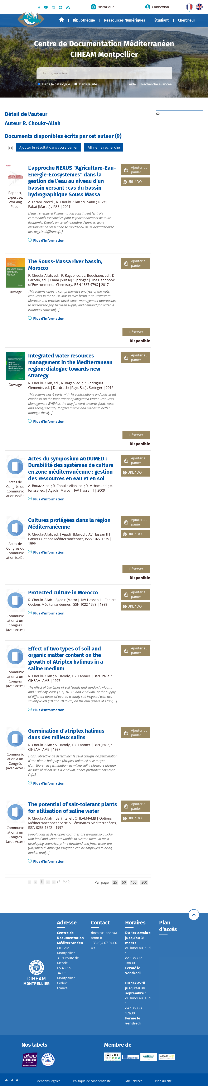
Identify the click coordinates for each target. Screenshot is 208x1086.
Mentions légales (48, 1081)
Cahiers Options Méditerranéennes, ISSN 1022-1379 (68, 539)
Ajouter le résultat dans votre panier (48, 147)
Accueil (61, 20)
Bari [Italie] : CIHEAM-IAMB (75, 818)
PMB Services (133, 1081)
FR (188, 6)
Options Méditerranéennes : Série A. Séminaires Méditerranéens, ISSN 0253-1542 (72, 823)
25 (115, 882)
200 (144, 882)
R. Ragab (68, 275)
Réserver (136, 332)
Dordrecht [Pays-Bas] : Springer (77, 387)
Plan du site (163, 1081)
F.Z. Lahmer (81, 676)
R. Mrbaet (93, 485)
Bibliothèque (84, 20)
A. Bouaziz (36, 485)
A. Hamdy (62, 676)
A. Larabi (35, 202)
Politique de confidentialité (92, 1081)
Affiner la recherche (104, 147)
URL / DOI (134, 181)
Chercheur (186, 20)
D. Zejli (103, 202)
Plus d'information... (50, 240)
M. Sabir (89, 202)
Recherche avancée (156, 84)
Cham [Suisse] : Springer (69, 280)
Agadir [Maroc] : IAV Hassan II (71, 490)
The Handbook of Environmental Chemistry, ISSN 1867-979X (71, 282)
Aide (132, 84)
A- (7, 1079)
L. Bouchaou (93, 275)
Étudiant (161, 20)
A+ (18, 1079)
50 (124, 882)
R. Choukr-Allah (68, 202)
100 (133, 882)
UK (198, 6)
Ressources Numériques (124, 20)
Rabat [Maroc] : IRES (43, 206)
